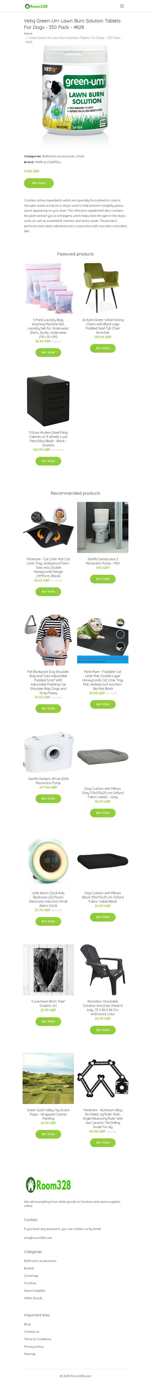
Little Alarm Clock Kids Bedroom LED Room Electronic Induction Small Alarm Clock (48, 899)
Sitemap (30, 1354)
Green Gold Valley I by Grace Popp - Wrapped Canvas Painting (48, 1114)
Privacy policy (33, 1346)
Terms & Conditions (37, 1339)
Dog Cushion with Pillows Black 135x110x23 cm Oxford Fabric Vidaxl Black (103, 897)
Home (28, 33)
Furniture (30, 1283)
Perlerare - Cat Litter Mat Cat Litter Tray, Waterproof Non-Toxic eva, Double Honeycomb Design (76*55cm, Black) (48, 567)
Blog (27, 1324)
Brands (29, 1268)
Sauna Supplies (34, 1290)
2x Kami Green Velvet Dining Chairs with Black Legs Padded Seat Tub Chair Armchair (103, 326)
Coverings (31, 1276)
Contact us (31, 1332)
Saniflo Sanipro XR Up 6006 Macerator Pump (48, 781)
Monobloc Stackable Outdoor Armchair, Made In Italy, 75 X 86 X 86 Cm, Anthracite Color (103, 1007)
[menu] (122, 6)
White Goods (33, 1298)
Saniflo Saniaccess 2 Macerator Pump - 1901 (103, 561)
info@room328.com (38, 1238)
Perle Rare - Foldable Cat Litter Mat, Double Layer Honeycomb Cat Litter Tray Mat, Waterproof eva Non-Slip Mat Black (103, 680)
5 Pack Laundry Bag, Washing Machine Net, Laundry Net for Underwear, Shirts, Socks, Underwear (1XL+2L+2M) (48, 328)
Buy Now (38, 183)
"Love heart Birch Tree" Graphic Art (48, 1003)
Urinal (80, 156)
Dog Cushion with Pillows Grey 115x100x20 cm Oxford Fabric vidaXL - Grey (102, 793)
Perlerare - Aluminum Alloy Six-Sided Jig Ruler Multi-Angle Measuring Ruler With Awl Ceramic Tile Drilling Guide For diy (103, 1118)
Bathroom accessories (58, 156)
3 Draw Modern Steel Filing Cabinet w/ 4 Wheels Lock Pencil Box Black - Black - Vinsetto (48, 438)
